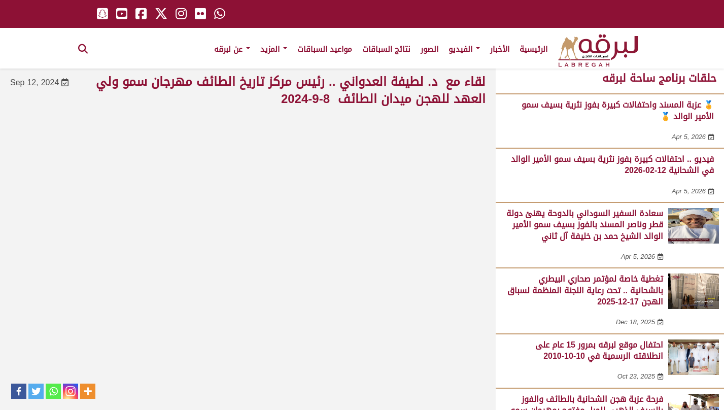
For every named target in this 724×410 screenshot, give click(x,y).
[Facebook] (18, 391)
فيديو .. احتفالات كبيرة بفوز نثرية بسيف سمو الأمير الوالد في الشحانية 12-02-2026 (612, 164)
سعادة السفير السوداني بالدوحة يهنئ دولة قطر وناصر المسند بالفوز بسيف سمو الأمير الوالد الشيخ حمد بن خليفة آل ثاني (584, 225)
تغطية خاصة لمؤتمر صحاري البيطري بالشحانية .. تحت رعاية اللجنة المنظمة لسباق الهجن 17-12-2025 (585, 290)
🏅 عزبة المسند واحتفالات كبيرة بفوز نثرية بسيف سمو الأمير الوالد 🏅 (618, 110)
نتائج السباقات (386, 49)
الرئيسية (533, 49)
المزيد (273, 49)
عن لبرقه (232, 49)
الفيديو (464, 49)
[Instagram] (70, 391)
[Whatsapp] (53, 391)
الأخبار (499, 49)
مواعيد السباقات (324, 49)
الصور (429, 49)
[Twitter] (36, 391)
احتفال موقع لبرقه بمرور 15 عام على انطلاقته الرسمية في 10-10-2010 (599, 350)
